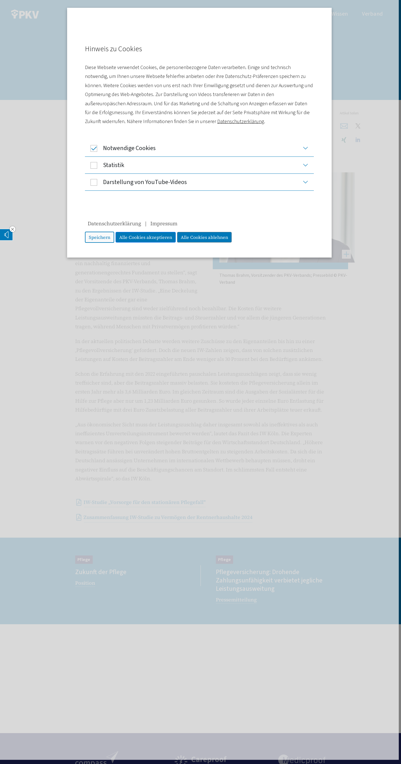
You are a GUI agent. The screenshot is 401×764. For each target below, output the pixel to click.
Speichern (100, 237)
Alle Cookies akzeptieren (146, 237)
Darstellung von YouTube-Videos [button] (137, 182)
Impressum (165, 223)
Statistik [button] (105, 165)
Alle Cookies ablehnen (205, 237)
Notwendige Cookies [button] (121, 148)
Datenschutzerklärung (241, 121)
